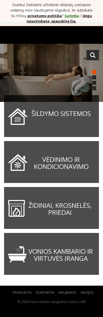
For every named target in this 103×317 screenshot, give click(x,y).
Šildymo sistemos (61, 113)
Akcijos (87, 292)
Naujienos (67, 292)
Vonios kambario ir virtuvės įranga (60, 255)
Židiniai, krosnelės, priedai (60, 209)
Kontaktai (45, 292)
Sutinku (72, 15)
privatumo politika (44, 15)
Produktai (21, 292)
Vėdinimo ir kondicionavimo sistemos (61, 166)
